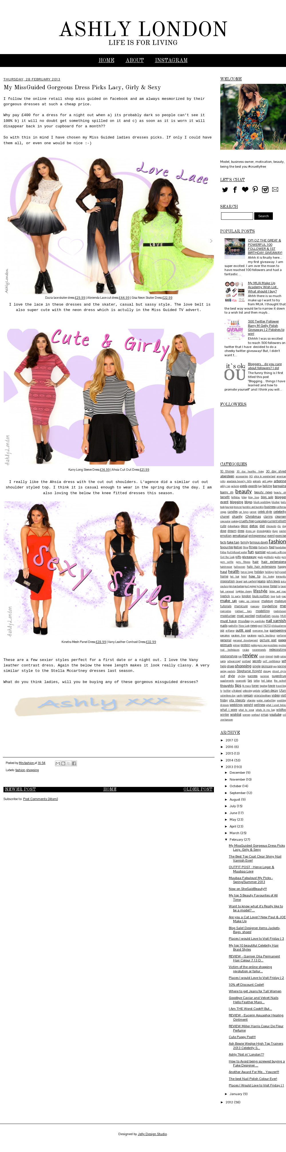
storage (267, 671)
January (236, 1094)
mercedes (225, 611)
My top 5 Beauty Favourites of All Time (253, 897)
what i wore (228, 710)
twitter (227, 690)
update (256, 690)
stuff (222, 676)
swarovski (241, 680)
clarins (268, 516)
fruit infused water (237, 552)
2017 (230, 740)
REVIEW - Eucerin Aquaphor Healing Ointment (256, 1017)
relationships (228, 656)
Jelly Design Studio (152, 1134)
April (233, 826)
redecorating (277, 650)
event (271, 536)
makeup (267, 601)
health (233, 571)
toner (255, 686)
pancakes (225, 635)
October (236, 786)
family (245, 542)
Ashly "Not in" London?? (246, 1054)
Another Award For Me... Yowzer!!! (254, 1072)
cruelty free (246, 521)
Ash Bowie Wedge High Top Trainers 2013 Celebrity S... (256, 1045)
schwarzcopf (234, 661)
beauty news (263, 492)
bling (244, 497)
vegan (248, 695)
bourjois (229, 507)
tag (250, 680)
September (238, 793)
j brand (239, 581)
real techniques (229, 650)
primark (226, 645)
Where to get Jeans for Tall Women (255, 991)
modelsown (280, 611)
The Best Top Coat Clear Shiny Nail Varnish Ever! (255, 858)
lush (278, 596)
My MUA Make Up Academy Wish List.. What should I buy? (263, 287)
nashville (233, 626)
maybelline (269, 606)
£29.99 (80, 298)
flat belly (263, 547)
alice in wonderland (265, 476)
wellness (259, 705)
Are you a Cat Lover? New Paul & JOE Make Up (257, 919)
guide (278, 557)
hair (256, 561)
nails (223, 625)
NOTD (267, 626)
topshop (263, 686)
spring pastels (227, 671)
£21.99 (144, 470)
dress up (251, 531)
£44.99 (124, 298)
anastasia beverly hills (239, 481)
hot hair (234, 576)
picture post (268, 640)
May (233, 819)
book (222, 507)
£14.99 (105, 470)
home (224, 576)
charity (237, 516)
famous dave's (259, 542)
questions (272, 645)
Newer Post (20, 789)
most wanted (246, 616)
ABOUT (135, 60)
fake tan (233, 542)
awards (252, 486)
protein (245, 645)
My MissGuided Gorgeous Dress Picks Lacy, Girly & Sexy (257, 847)
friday (223, 552)
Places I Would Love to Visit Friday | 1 (256, 1085)
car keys (244, 512)
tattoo (257, 680)
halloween (239, 567)
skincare (267, 666)
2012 (230, 1102)
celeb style (265, 512)
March (235, 833)
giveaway (249, 557)
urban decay (269, 690)
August (235, 799)
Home (106, 60)
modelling (263, 611)
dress (241, 531)
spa (275, 666)
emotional (240, 535)
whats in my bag (265, 710)
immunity (281, 576)
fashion (20, 770)
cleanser (280, 516)
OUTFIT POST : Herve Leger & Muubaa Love (251, 869)
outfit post (243, 630)
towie (271, 686)
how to (254, 576)
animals (257, 481)
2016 (230, 747)
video (276, 695)
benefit (225, 497)
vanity (240, 695)
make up (228, 600)
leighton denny (244, 591)
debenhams (234, 526)
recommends (259, 650)
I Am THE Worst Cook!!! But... (250, 1008)
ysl (284, 714)
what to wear (246, 710)
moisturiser (228, 616)
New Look (244, 626)
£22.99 (167, 298)
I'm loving (268, 576)
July (233, 806)
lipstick (225, 596)
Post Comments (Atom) (40, 799)
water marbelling (266, 700)
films (245, 547)
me (283, 605)
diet (262, 526)
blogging (236, 502)
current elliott (276, 521)
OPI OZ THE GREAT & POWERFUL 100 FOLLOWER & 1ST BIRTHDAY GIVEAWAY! (265, 246)
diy (279, 526)
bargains (279, 486)
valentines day (228, 695)
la (279, 586)
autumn (235, 486)
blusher (276, 502)
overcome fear (261, 630)
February (237, 839)
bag (260, 486)
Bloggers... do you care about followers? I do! (265, 366)
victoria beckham (262, 695)
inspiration (227, 581)
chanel (224, 516)
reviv (262, 656)
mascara (255, 606)
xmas (264, 714)
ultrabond (237, 690)
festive (238, 547)
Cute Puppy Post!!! (242, 1037)
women (246, 714)
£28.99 (101, 642)
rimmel (269, 656)
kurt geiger (250, 586)
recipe (246, 650)
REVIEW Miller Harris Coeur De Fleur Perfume (256, 1028)
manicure (241, 606)
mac (284, 596)
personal (225, 640)
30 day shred (276, 471)
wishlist (235, 714)
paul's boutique (266, 635)
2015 (230, 753)
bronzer (238, 507)
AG (251, 476)
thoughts (227, 685)
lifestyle (260, 590)
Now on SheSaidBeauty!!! (248, 888)
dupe (275, 531)
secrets (257, 661)
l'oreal (273, 586)
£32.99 (151, 642)
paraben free (238, 635)
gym (283, 557)
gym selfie (226, 562)
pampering (278, 630)
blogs (248, 502)
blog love (253, 497)
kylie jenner (263, 586)
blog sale (267, 497)
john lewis (273, 581)
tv (221, 690)
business (270, 507)
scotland (246, 661)
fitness (253, 547)
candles (233, 512)
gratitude (269, 557)
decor (244, 526)
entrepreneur (258, 536)
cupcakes (261, 521)
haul (223, 571)
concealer (225, 521)
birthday (235, 497)
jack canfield (250, 581)
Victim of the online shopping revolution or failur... (250, 969)
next (260, 626)
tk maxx (246, 686)
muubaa (244, 621)
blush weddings (262, 502)
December (238, 772)
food (272, 547)
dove (223, 531)
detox (253, 526)
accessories (242, 476)
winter (224, 714)
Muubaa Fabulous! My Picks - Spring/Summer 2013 (251, 880)
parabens (252, 635)
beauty (243, 491)
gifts (238, 557)
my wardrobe (258, 621)
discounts (271, 526)
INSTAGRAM (171, 60)
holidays (269, 572)
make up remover (249, 601)
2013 (230, 767)
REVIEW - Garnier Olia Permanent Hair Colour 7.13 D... (254, 958)
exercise (280, 536)
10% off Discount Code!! (246, 984)
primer (236, 645)
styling (241, 676)
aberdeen (227, 476)
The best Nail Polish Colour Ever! (253, 1078)
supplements (227, 680)
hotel (244, 576)
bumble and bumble (253, 507)
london (246, 596)
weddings (236, 705)
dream (232, 531)
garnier (260, 552)
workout (255, 714)
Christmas (253, 516)
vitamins (251, 700)
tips (238, 685)
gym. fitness (243, 562)
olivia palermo (278, 626)
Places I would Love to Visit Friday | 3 (256, 938)
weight (248, 705)
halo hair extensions (261, 567)
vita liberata (237, 700)
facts (223, 542)
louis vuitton (261, 596)
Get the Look (227, 557)
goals (260, 557)
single (257, 666)
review (250, 655)
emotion (226, 536)
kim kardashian (236, 586)
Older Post (198, 789)
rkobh (276, 656)
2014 (230, 760)
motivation (263, 616)
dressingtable (264, 531)
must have (228, 621)
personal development (245, 640)
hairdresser (226, 567)
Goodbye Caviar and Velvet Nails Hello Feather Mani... (253, 999)
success (252, 676)
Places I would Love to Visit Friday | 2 (256, 977)
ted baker (266, 680)
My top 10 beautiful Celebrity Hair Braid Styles (254, 947)
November (238, 779)
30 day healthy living (250, 471)
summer (264, 676)
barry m (226, 492)
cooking (235, 521)
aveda (243, 486)
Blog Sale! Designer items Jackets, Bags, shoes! (254, 930)
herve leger (247, 572)
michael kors (243, 611)
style (231, 676)
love (273, 596)
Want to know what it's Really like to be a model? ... (256, 908)
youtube (275, 714)
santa (223, 661)
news (253, 625)
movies (275, 616)
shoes (230, 666)
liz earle (236, 596)
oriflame (230, 630)
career (253, 512)
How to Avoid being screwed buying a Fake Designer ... (257, 1063)
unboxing (247, 690)
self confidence (271, 661)
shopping (32, 770)
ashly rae (225, 486)
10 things (227, 471)
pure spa (262, 645)
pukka (254, 645)
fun (251, 551)
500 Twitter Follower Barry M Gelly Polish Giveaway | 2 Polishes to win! (266, 327)
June (234, 813)
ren (240, 656)
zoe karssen (226, 719)
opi (222, 630)
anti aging (267, 481)
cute (223, 526)
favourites (226, 547)
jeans (261, 581)
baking (267, 486)
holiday (259, 572)
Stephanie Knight (249, 671)
